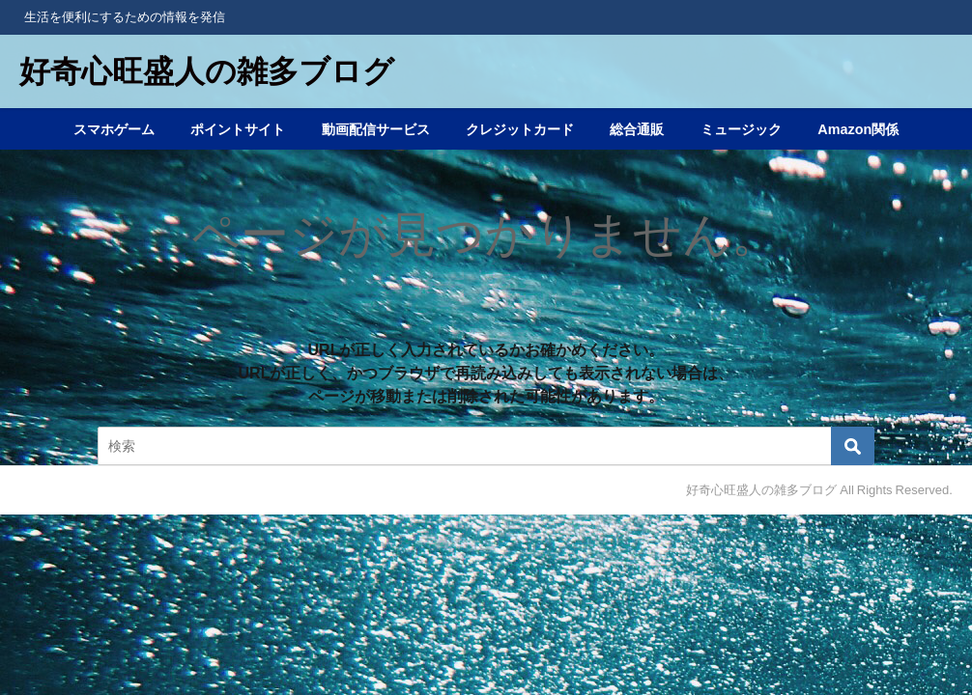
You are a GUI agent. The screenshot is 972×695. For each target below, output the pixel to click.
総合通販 (637, 129)
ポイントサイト (237, 129)
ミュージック (741, 129)
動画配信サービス (376, 129)
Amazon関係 (858, 129)
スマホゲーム (114, 129)
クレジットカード (520, 129)
